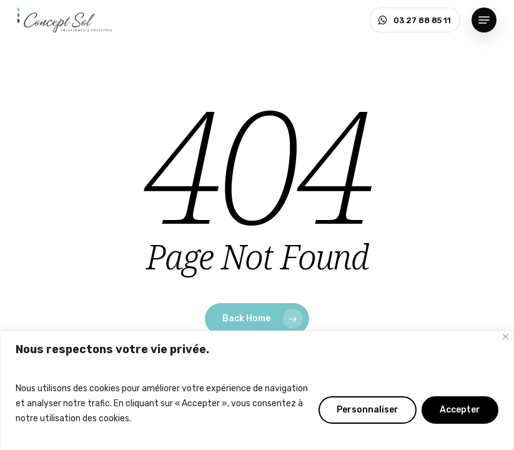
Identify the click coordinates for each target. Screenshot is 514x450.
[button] (484, 20)
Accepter (460, 409)
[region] (257, 390)
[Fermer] (505, 336)
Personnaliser (367, 409)
